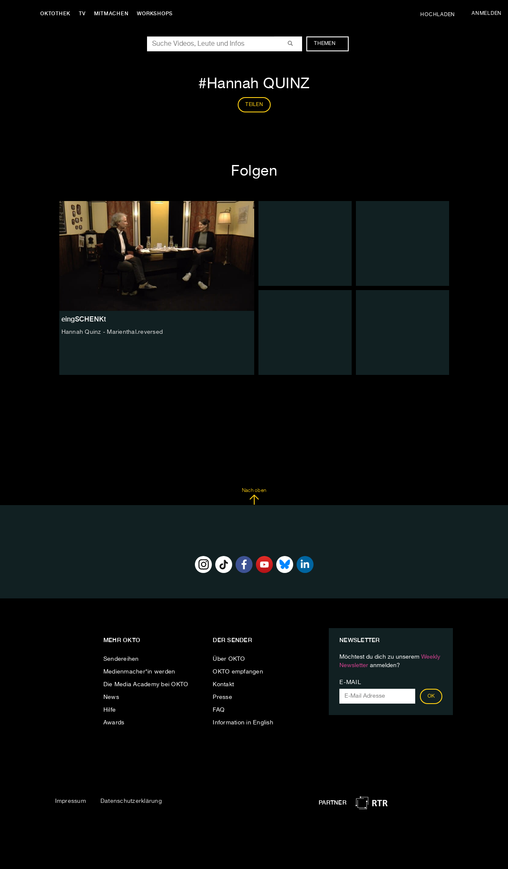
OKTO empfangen (238, 672)
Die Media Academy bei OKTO (146, 684)
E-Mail (350, 682)
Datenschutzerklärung (131, 801)
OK (431, 696)
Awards (114, 723)
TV (82, 14)
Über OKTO (229, 659)
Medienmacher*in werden (139, 672)
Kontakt (223, 684)
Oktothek (55, 14)
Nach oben (254, 496)
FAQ (219, 710)
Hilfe (109, 710)
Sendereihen (121, 659)
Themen (329, 43)
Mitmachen (111, 14)
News (111, 697)
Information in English (243, 723)
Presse (222, 697)
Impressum (70, 801)
